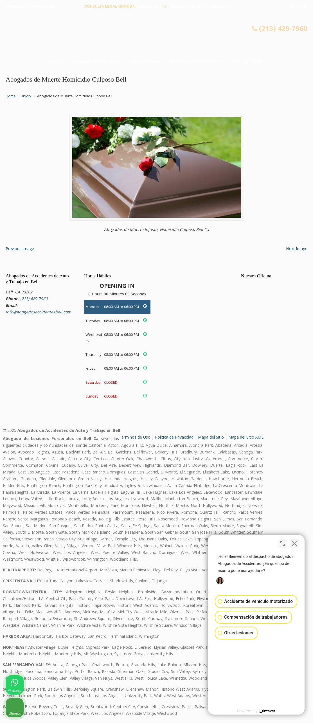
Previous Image (20, 248)
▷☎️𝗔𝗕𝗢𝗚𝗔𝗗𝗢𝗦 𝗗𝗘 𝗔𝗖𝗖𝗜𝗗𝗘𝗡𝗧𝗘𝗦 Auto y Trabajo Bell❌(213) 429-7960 (156, 35)
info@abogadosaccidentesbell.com (198, 6)
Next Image (296, 248)
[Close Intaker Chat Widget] (294, 543)
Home (11, 96)
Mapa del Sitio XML (246, 437)
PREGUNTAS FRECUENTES (31, 6)
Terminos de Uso (134, 437)
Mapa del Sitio (211, 437)
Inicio (26, 96)
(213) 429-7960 (149, 6)
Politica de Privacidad (174, 437)
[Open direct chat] (282, 543)
